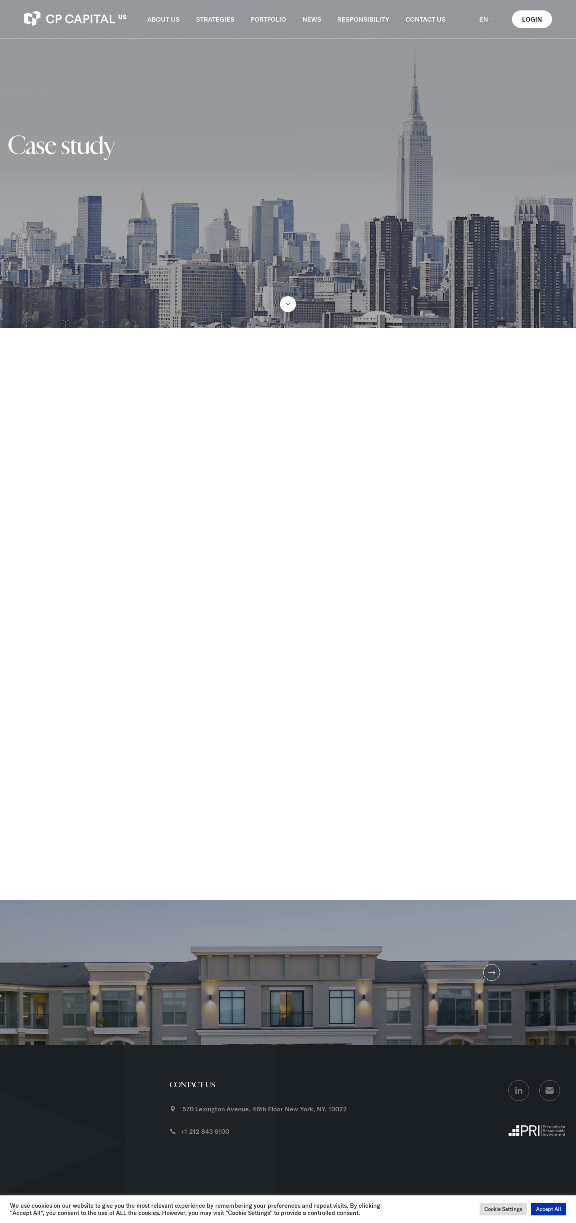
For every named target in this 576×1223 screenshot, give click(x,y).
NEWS (311, 19)
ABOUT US (163, 19)
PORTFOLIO (268, 19)
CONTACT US (426, 19)
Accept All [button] (548, 1209)
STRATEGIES (215, 19)
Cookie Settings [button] (503, 1209)
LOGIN (532, 19)
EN (487, 19)
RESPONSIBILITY (363, 19)
